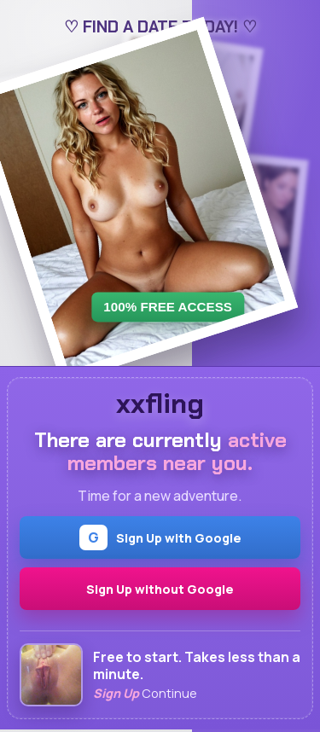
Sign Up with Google (160, 537)
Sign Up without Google (160, 589)
